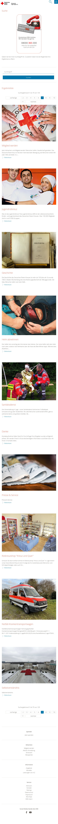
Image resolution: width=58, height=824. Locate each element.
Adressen (29, 786)
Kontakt (29, 788)
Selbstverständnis (10, 687)
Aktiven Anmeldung (29, 750)
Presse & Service (10, 495)
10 (54, 98)
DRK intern (29, 799)
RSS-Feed (29, 797)
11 (23, 102)
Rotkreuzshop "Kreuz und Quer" (18, 556)
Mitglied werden (10, 145)
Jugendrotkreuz (9, 209)
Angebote (29, 768)
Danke (5, 431)
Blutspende (29, 755)
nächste (33, 102)
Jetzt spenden (29, 735)
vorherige (13, 98)
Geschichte (7, 272)
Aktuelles (29, 770)
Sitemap (29, 790)
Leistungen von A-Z (29, 772)
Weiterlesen (7, 157)
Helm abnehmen (10, 339)
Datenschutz (29, 792)
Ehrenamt (29, 753)
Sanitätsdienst (9, 404)
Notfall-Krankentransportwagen (17, 624)
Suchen (28, 77)
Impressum (29, 795)
